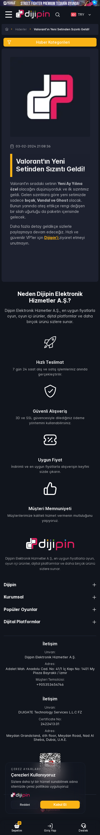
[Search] (57, 14)
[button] (16, 827)
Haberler (21, 29)
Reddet (25, 804)
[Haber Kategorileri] (50, 42)
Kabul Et (60, 805)
